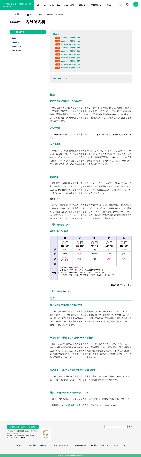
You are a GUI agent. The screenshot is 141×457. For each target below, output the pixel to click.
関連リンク (104, 445)
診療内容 (15, 42)
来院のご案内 (55, 5)
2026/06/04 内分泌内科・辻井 (70, 44)
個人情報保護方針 (80, 445)
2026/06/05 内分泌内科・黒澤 (70, 58)
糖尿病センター (63, 225)
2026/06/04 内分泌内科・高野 (70, 47)
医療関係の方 (96, 5)
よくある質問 (31, 445)
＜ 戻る (17, 14)
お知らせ (20, 445)
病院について (41, 5)
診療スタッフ (17, 46)
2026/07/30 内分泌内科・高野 (70, 61)
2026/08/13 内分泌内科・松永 (70, 68)
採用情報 (108, 5)
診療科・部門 (69, 5)
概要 (14, 38)
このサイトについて (119, 445)
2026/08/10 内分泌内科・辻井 (70, 64)
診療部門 (50, 14)
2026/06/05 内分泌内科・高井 (70, 54)
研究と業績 (16, 51)
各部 (40, 14)
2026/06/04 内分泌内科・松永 (70, 41)
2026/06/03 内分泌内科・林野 (70, 37)
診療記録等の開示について (61, 445)
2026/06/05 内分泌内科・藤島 (70, 51)
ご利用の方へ (82, 5)
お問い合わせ (44, 445)
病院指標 (94, 445)
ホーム (31, 14)
